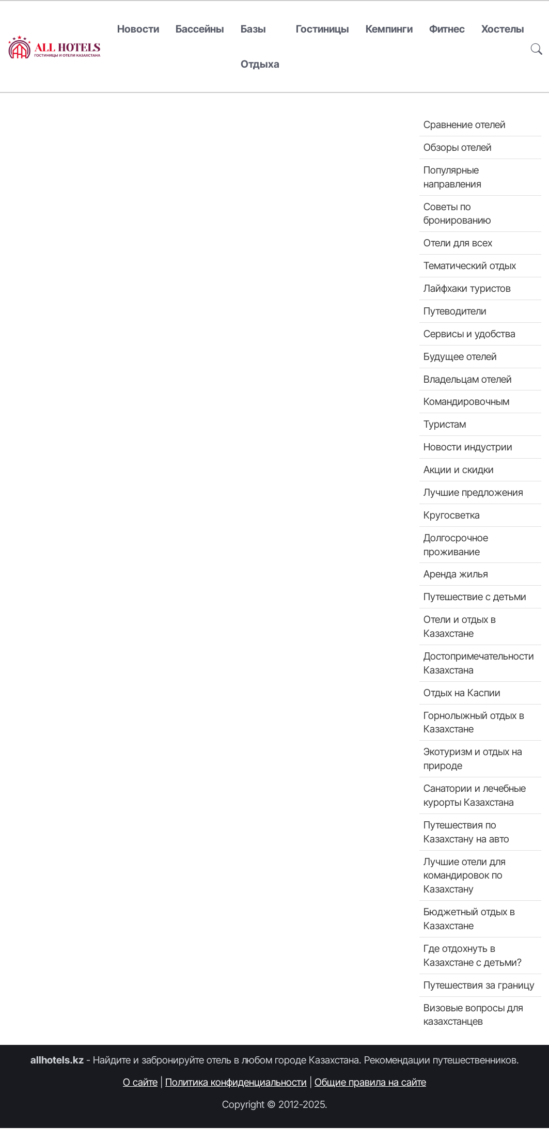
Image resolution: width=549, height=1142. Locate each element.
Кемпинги (389, 29)
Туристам (444, 424)
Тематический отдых (469, 265)
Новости (138, 29)
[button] (536, 47)
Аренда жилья (455, 574)
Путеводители (455, 311)
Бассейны (200, 29)
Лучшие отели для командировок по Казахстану (464, 875)
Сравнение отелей (464, 124)
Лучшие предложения (473, 492)
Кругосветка (451, 515)
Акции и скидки (458, 469)
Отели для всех (457, 243)
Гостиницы (322, 29)
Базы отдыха (260, 46)
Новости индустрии (467, 447)
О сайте (140, 1082)
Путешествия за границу (479, 985)
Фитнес (447, 29)
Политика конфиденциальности (236, 1082)
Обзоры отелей (457, 147)
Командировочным (466, 401)
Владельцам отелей (467, 379)
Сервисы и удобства (469, 333)
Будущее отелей (460, 356)
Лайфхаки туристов (467, 288)
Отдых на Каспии (461, 692)
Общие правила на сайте (370, 1082)
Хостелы (502, 29)
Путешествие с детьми (474, 596)
